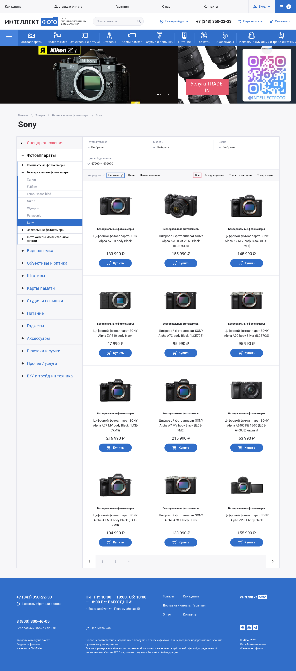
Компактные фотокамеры (46, 165)
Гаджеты (204, 37)
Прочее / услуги (42, 363)
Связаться (282, 21)
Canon (31, 179)
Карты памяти (132, 37)
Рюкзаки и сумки (251, 37)
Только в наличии (240, 175)
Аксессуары (225, 37)
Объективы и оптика (84, 37)
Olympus (33, 208)
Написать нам (101, 628)
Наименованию (150, 175)
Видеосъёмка (57, 37)
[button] (154, 94)
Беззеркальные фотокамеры (48, 172)
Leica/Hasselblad (39, 194)
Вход (262, 6)
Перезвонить (252, 21)
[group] (89, 75)
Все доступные (214, 175)
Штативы (109, 37)
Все (197, 175)
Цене (131, 175)
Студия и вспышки (159, 37)
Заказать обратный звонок (41, 604)
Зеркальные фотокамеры (45, 230)
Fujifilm (32, 187)
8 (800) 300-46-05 (33, 621)
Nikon (31, 201)
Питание (184, 37)
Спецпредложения (45, 142)
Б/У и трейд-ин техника (281, 37)
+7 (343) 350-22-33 (213, 21)
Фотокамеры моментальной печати (48, 239)
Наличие (113, 175)
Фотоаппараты (31, 37)
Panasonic (34, 215)
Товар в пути (265, 175)
